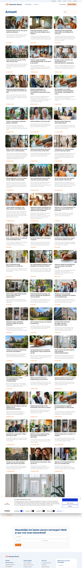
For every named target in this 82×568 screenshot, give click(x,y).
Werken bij (44, 551)
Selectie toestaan (70, 557)
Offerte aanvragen (72, 4)
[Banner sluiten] (80, 553)
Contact (69, 1)
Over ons (37, 4)
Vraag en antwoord (45, 549)
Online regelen (29, 4)
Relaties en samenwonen (28, 547)
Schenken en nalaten (28, 549)
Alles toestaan (70, 554)
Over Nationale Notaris (46, 545)
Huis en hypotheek (27, 545)
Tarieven (59, 1)
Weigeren (70, 561)
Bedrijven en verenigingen (29, 551)
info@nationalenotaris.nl (10, 547)
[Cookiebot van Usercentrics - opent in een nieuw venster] (7, 566)
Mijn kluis (75, 1)
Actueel (64, 1)
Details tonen (59, 565)
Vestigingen (54, 1)
